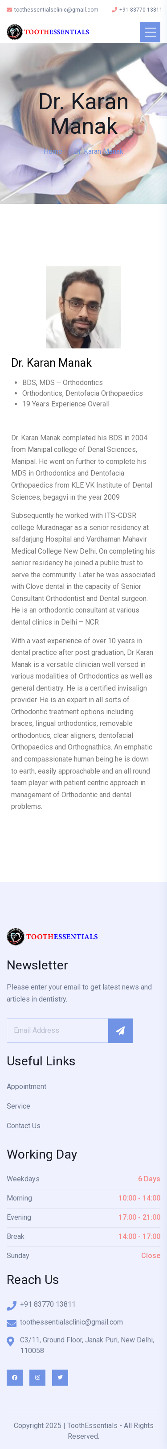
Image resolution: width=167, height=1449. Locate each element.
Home (53, 151)
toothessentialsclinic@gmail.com (52, 10)
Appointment (26, 1086)
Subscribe (120, 1030)
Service (18, 1106)
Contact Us (24, 1126)
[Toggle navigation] (150, 32)
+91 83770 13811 (137, 10)
